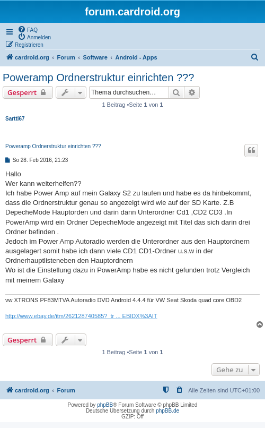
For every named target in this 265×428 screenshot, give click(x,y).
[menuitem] (27, 29)
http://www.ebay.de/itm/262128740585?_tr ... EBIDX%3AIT (81, 316)
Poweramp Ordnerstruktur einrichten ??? (98, 77)
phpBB (105, 405)
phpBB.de (167, 411)
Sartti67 (15, 119)
